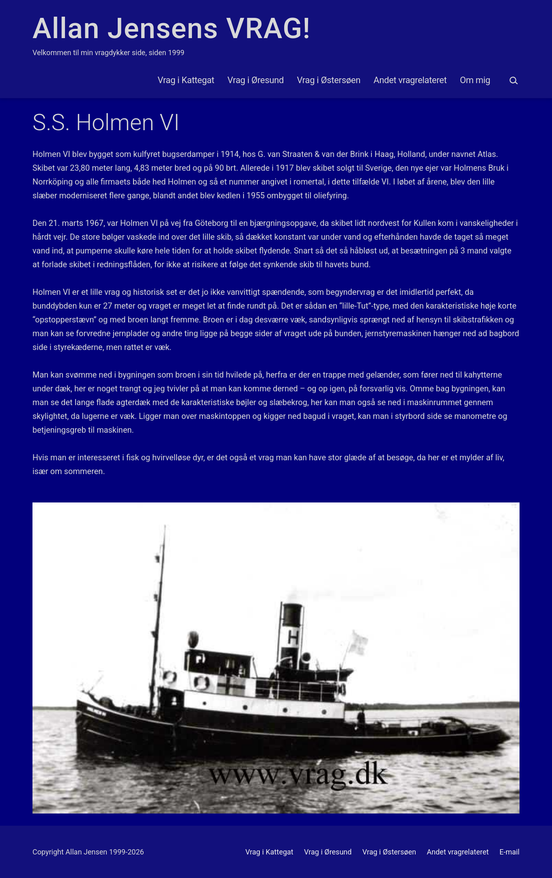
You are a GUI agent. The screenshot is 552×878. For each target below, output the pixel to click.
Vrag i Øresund (255, 80)
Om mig (475, 80)
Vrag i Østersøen (328, 80)
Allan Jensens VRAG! (171, 28)
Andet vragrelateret (409, 80)
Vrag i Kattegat (185, 80)
